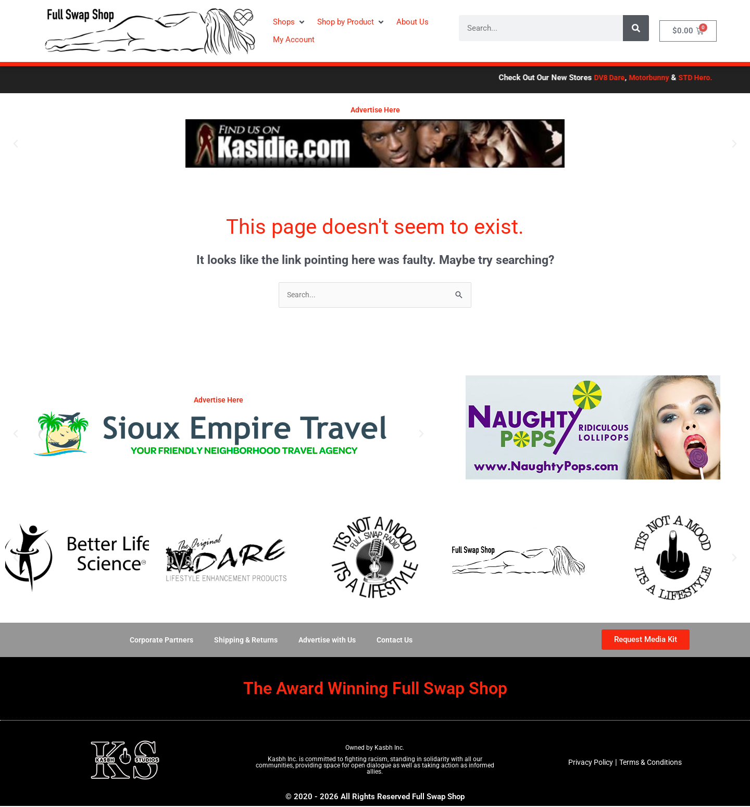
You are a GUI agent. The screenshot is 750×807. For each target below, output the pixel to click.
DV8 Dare (631, 77)
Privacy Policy (587, 763)
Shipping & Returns (243, 640)
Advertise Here (375, 110)
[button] (290, 22)
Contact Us (399, 640)
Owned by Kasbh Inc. (374, 748)
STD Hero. (721, 77)
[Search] (636, 28)
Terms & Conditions (652, 763)
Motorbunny (673, 77)
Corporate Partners (156, 640)
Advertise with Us (328, 640)
